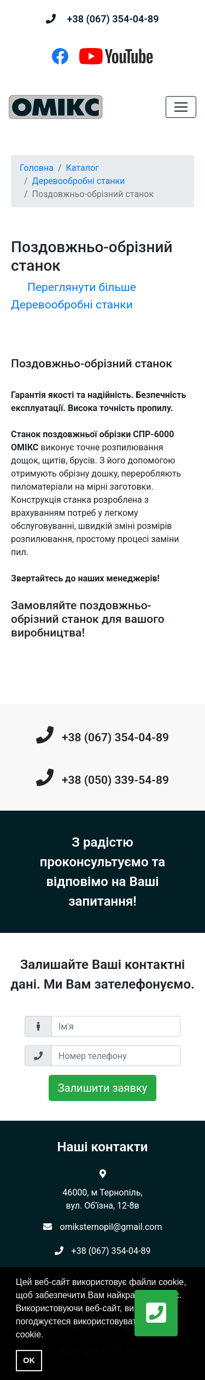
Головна (37, 168)
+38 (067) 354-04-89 (113, 19)
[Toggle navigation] (181, 107)
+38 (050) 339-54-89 (115, 780)
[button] (156, 1313)
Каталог (82, 168)
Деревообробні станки (78, 181)
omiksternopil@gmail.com (111, 1227)
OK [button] (29, 1360)
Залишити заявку (102, 1088)
